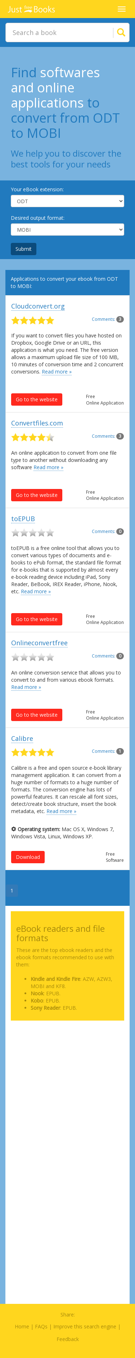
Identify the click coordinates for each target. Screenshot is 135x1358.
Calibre (22, 738)
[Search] (112, 32)
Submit (23, 248)
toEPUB (23, 518)
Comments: (108, 319)
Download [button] (28, 856)
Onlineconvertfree (39, 642)
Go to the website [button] (37, 399)
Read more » (57, 371)
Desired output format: (37, 217)
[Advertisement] (67, 1093)
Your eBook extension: (37, 189)
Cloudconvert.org (38, 306)
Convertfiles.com (37, 423)
